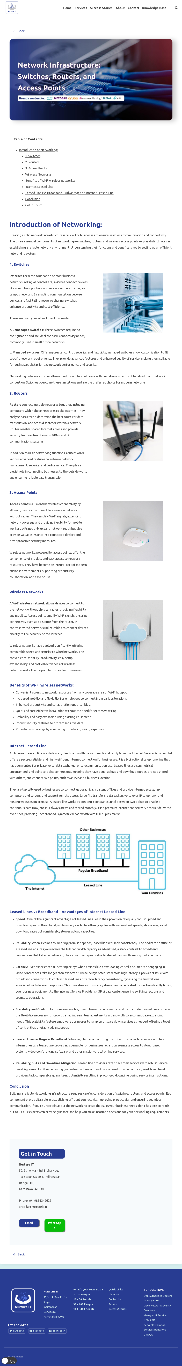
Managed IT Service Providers (155, 1317)
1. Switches (32, 156)
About (120, 8)
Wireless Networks (38, 174)
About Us (114, 1294)
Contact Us (115, 1299)
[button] (11, 1360)
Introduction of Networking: (38, 150)
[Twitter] (168, 19)
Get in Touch (33, 205)
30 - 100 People (83, 1304)
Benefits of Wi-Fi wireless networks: (50, 181)
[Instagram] (175, 19)
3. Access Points (36, 168)
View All (148, 1334)
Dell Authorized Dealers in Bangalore (158, 1298)
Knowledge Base (154, 8)
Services (81, 8)
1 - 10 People (81, 1294)
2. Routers (32, 162)
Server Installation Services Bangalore (155, 1327)
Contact (133, 8)
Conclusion (32, 199)
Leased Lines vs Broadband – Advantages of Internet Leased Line (69, 193)
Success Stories (101, 8)
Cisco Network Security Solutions (157, 1308)
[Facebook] (161, 19)
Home (67, 8)
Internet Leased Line (39, 187)
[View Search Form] (174, 7)
